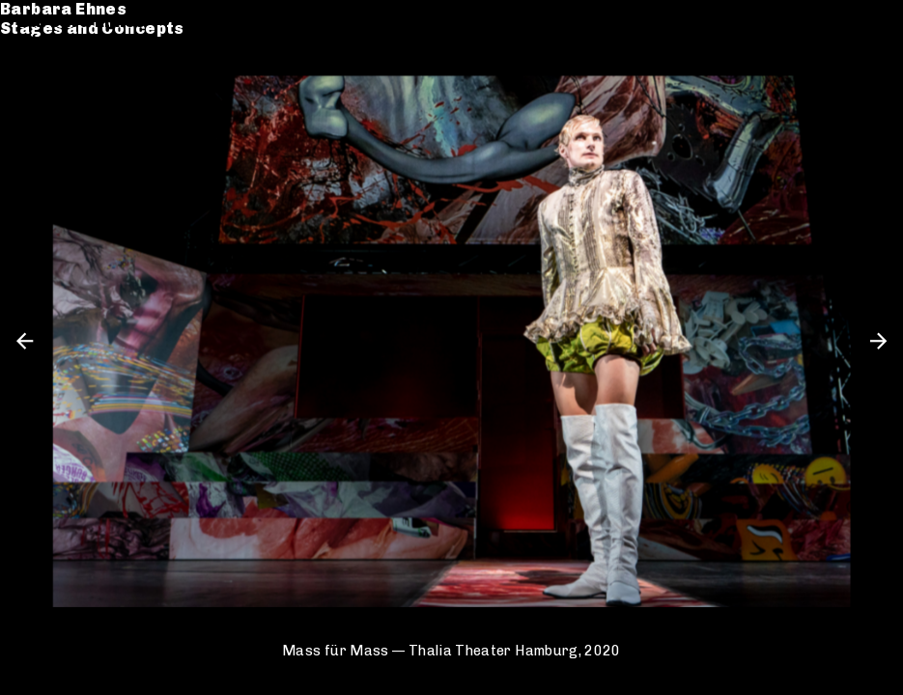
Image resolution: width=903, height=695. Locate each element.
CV (30, 93)
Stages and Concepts (111, 41)
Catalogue (65, 74)
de (842, 22)
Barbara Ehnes (82, 22)
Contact (54, 112)
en (874, 22)
